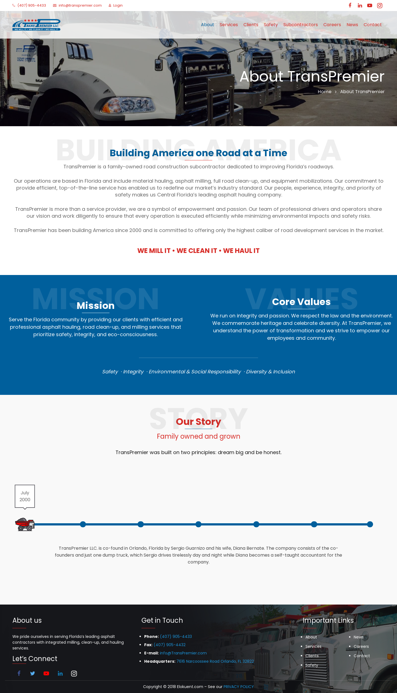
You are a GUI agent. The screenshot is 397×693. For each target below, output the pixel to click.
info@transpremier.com (80, 5)
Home (324, 91)
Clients (312, 656)
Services (313, 646)
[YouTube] (370, 5)
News (359, 637)
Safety (311, 665)
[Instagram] (380, 5)
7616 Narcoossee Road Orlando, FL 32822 (215, 661)
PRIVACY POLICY (239, 686)
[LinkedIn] (360, 5)
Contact (362, 656)
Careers (361, 646)
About (311, 637)
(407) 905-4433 (31, 5)
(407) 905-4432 (170, 645)
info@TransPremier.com (183, 653)
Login (118, 5)
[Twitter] (32, 673)
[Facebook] (350, 5)
